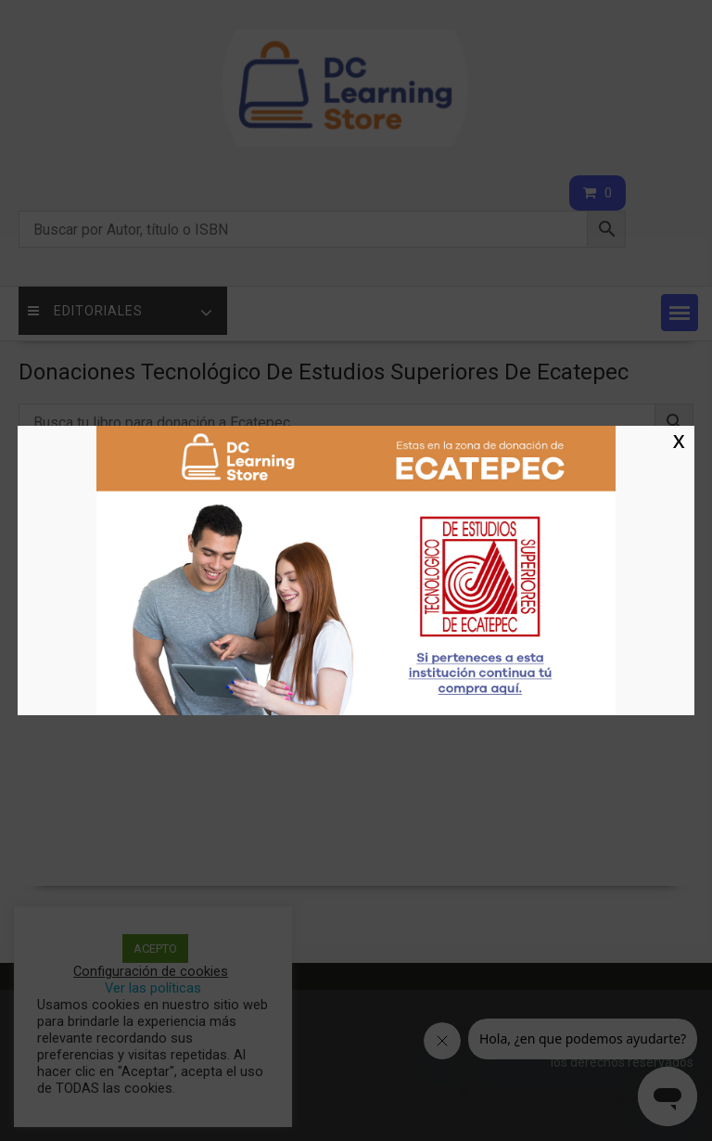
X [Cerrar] (678, 440)
